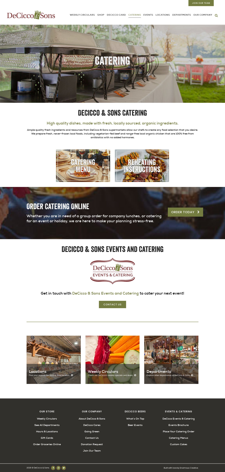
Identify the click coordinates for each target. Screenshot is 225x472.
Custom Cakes (178, 444)
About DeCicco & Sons (92, 418)
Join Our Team (201, 3)
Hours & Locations (47, 431)
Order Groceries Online (47, 444)
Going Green (91, 431)
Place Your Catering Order (178, 431)
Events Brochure (178, 425)
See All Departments (47, 425)
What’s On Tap (135, 418)
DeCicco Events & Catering (178, 418)
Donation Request (92, 444)
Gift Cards (47, 438)
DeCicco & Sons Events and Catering (105, 293)
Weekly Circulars (47, 418)
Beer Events (135, 425)
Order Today (185, 212)
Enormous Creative (189, 468)
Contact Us (112, 304)
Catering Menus (178, 438)
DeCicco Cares (91, 425)
